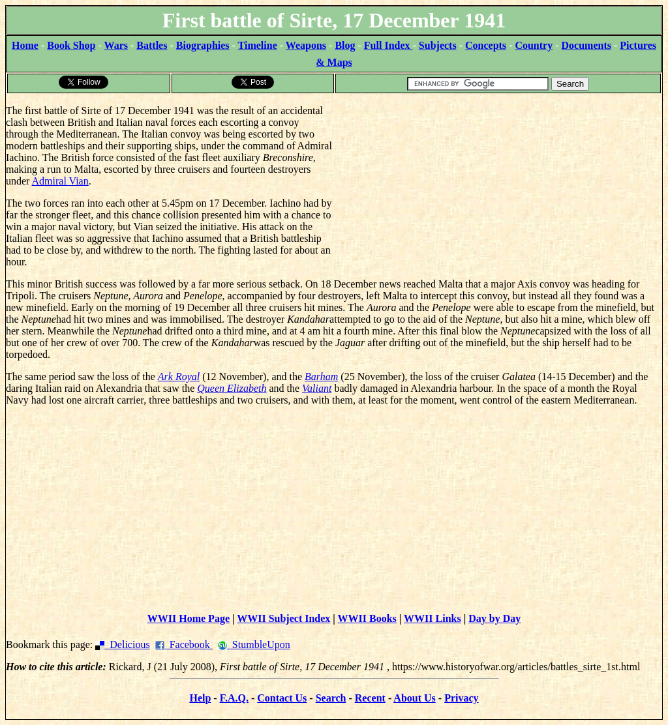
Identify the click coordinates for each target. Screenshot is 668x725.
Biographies (203, 45)
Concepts (485, 45)
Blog (345, 45)
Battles (151, 45)
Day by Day (494, 618)
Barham (321, 376)
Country (534, 45)
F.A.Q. (234, 697)
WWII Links (432, 618)
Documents (586, 45)
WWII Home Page (188, 618)
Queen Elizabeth (231, 388)
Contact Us (282, 697)
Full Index (388, 45)
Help (200, 697)
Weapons (306, 45)
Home (25, 45)
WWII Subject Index (283, 618)
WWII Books (367, 618)
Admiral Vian (60, 180)
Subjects (438, 45)
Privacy (461, 697)
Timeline (257, 45)
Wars (116, 45)
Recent (370, 697)
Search (331, 697)
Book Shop (71, 45)
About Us (414, 697)
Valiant (316, 388)
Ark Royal (179, 376)
